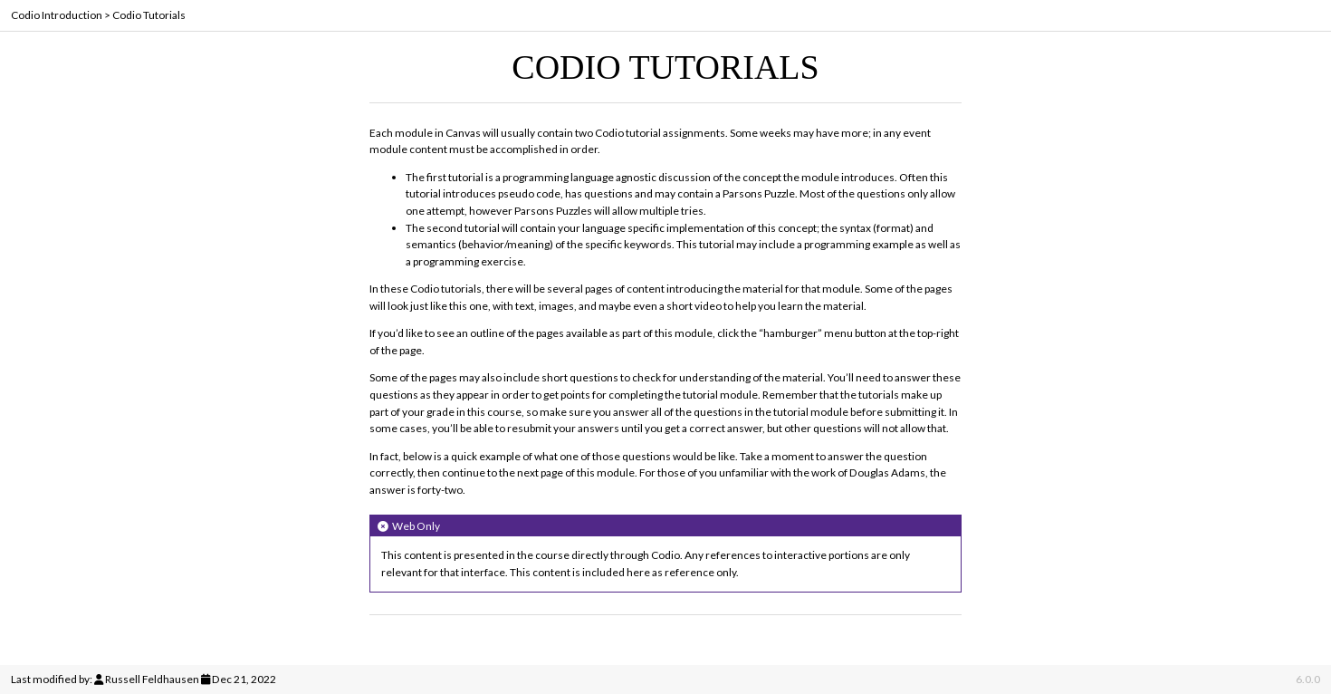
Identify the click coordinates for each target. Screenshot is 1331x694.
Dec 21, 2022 (244, 679)
